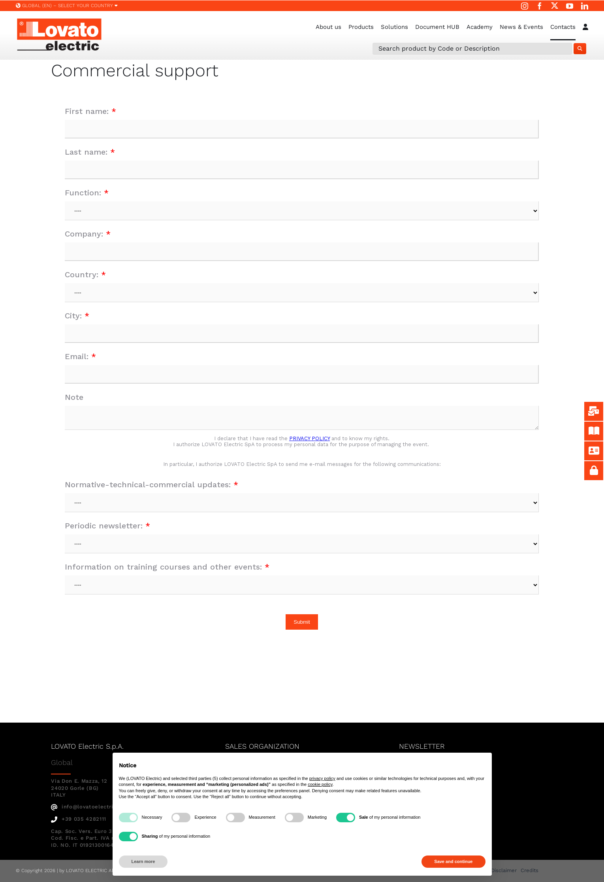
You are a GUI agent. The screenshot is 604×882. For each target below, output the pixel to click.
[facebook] (539, 5)
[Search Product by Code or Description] (472, 49)
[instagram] (524, 5)
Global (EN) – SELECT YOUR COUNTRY (67, 5)
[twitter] (554, 5)
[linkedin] (584, 5)
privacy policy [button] (322, 778)
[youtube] (569, 5)
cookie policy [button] (320, 784)
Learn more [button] (143, 861)
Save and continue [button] (453, 861)
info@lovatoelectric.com (90, 807)
